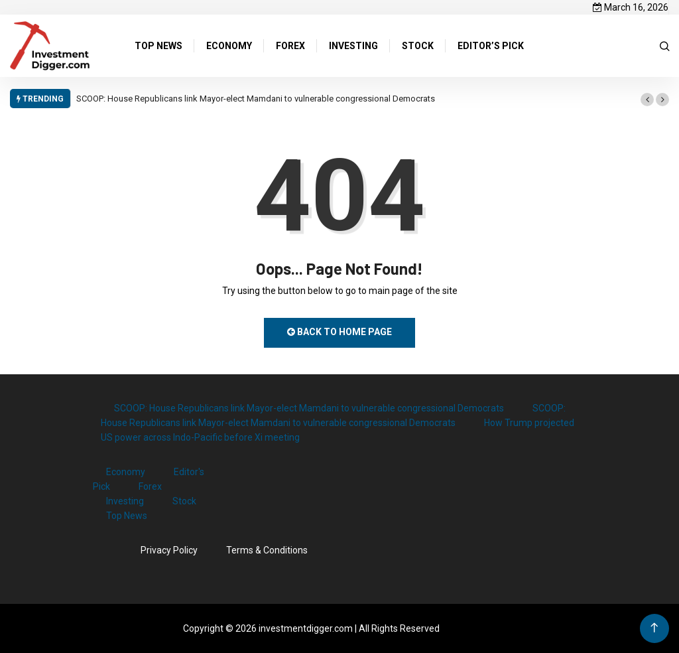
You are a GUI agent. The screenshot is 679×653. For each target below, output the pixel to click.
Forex (150, 486)
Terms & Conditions (267, 550)
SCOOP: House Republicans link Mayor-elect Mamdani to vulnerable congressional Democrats (255, 99)
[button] (647, 99)
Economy (125, 472)
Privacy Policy (169, 550)
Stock (184, 501)
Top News (126, 515)
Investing (125, 501)
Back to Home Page (339, 331)
